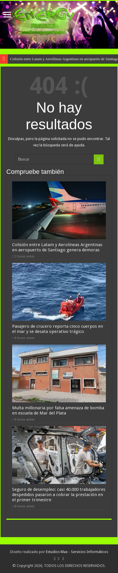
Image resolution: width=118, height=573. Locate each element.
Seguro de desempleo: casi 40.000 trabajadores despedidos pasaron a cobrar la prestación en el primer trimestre (58, 494)
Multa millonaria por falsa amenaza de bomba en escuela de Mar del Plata (58, 410)
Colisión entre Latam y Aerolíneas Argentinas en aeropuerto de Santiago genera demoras (57, 247)
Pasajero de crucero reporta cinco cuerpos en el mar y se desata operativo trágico (57, 329)
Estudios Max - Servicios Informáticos (77, 552)
